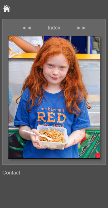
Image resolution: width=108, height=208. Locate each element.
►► (81, 28)
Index (54, 28)
